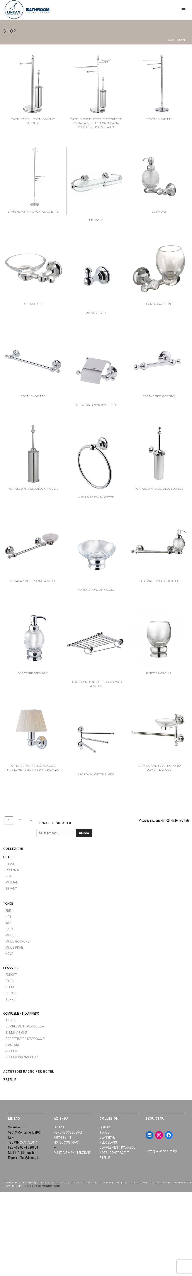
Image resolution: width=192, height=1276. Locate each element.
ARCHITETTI (62, 1137)
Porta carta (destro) (159, 396)
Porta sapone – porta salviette (33, 581)
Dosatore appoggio (33, 673)
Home (171, 40)
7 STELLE (9, 1079)
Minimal (11, 882)
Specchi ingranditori (21, 1057)
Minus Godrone (17, 941)
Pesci (9, 987)
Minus (10, 935)
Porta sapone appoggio (96, 589)
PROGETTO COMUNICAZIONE (42, 1186)
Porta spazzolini (159, 304)
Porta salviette (33, 396)
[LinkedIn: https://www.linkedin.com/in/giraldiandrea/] (149, 1135)
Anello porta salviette (96, 497)
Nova (9, 953)
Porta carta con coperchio (96, 405)
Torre (10, 999)
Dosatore (159, 211)
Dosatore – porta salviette (159, 581)
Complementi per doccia (24, 1026)
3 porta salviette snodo (95, 774)
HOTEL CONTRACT (67, 1142)
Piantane (12, 1045)
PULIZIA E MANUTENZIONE (72, 1152)
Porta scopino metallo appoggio (33, 488)
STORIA (59, 1127)
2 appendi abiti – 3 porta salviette (33, 211)
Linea (9, 929)
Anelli (10, 1020)
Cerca (84, 832)
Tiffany (11, 888)
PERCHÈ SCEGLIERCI (68, 1132)
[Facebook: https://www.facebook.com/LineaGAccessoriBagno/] (169, 1135)
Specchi (11, 1051)
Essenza (12, 870)
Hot (8, 917)
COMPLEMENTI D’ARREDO (21, 1013)
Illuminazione (16, 1032)
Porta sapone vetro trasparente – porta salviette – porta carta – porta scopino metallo (96, 123)
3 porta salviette (159, 119)
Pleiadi (10, 993)
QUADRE (9, 857)
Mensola (96, 220)
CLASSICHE (11, 968)
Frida (9, 981)
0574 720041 (28, 1142)
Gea (8, 876)
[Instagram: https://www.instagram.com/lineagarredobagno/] (159, 1135)
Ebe (8, 910)
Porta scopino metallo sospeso (159, 488)
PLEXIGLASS (108, 1142)
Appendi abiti (96, 312)
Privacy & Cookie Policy (161, 1151)
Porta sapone (32, 304)
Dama (9, 864)
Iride (8, 923)
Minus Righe (14, 947)
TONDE (8, 903)
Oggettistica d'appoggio (25, 1039)
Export (11, 974)
